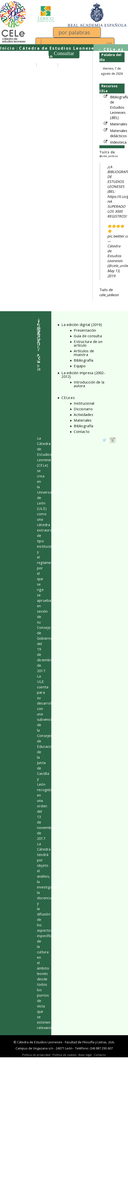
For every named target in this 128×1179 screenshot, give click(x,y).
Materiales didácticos (118, 133)
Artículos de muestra (84, 352)
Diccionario (83, 408)
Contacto (82, 431)
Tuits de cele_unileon (109, 292)
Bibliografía (83, 360)
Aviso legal (85, 1055)
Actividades (83, 414)
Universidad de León (26, 56)
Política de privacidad (36, 1055)
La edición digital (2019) (81, 324)
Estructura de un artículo (88, 343)
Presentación (17, 64)
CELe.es (114, 49)
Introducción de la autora (89, 384)
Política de (64, 1055)
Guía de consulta (22, 72)
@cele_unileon (108, 156)
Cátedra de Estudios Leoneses (58, 48)
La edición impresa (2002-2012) (83, 374)
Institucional (84, 403)
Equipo (47, 64)
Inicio (7, 48)
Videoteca (118, 142)
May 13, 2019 (113, 273)
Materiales (118, 123)
